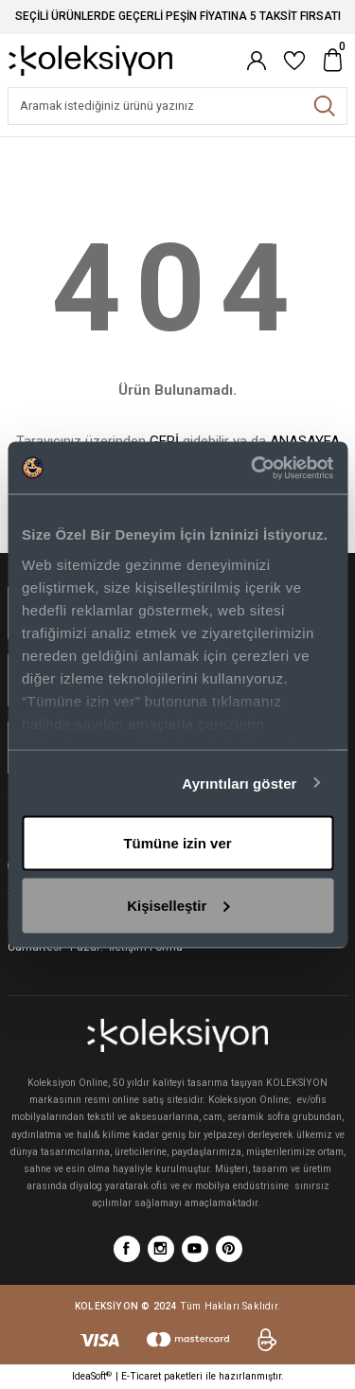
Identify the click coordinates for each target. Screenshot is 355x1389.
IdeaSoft (92, 1376)
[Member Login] (256, 60)
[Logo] (90, 60)
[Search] (177, 106)
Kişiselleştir (178, 905)
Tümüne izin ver (177, 843)
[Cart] (332, 60)
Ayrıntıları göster (239, 783)
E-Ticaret (141, 1376)
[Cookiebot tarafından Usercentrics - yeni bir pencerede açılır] (252, 467)
